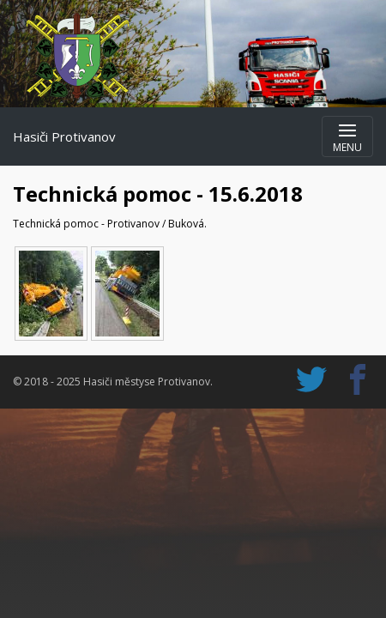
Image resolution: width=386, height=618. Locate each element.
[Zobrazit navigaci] (347, 136)
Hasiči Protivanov (64, 136)
